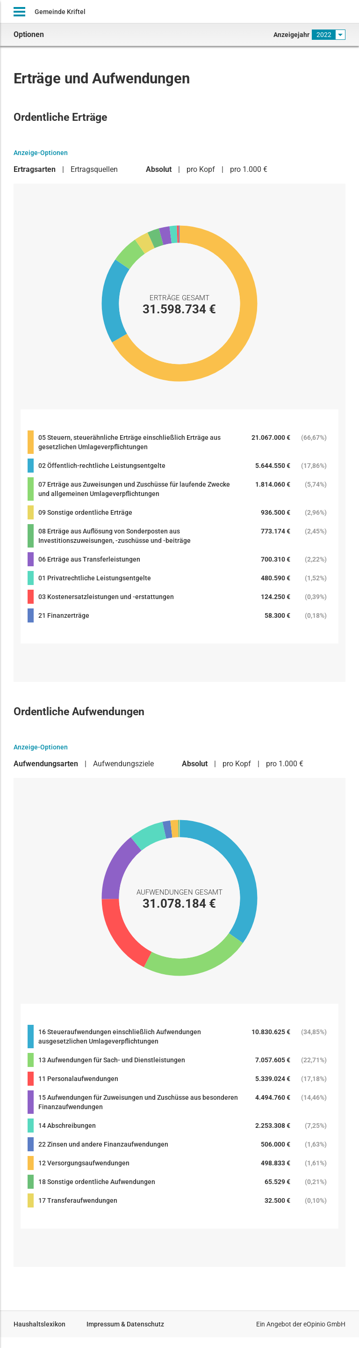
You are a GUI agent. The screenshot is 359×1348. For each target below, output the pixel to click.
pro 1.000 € (248, 169)
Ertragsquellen (94, 169)
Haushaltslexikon (39, 1324)
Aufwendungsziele (123, 763)
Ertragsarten (35, 169)
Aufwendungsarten (46, 763)
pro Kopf (201, 169)
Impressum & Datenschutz (125, 1324)
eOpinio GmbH (324, 1324)
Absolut (159, 169)
